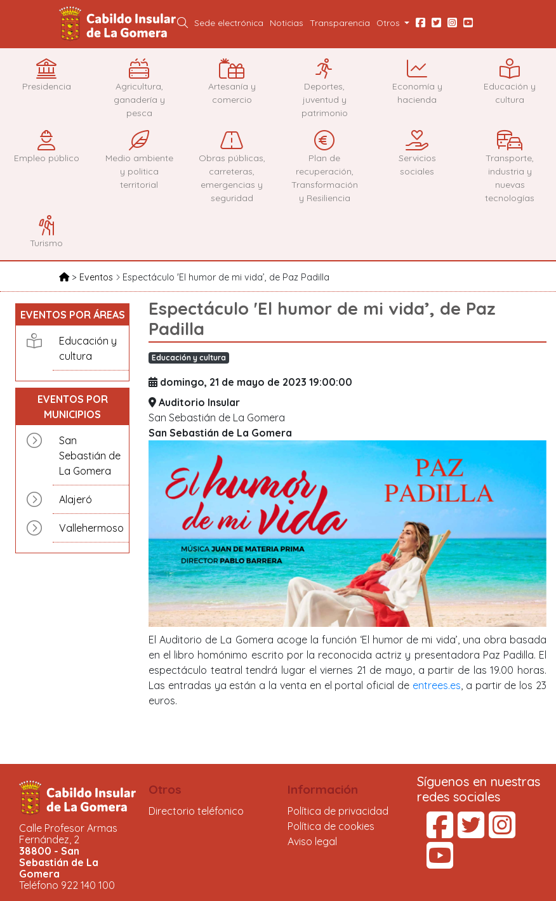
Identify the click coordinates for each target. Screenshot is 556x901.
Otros (165, 789)
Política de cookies (331, 826)
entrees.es (437, 685)
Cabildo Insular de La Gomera (119, 24)
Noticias (286, 22)
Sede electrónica (228, 22)
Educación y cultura (88, 348)
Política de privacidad (338, 811)
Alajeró (75, 499)
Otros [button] (389, 22)
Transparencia (340, 22)
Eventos (97, 277)
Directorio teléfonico (196, 811)
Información (323, 789)
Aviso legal (312, 841)
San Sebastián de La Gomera (90, 455)
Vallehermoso (90, 528)
